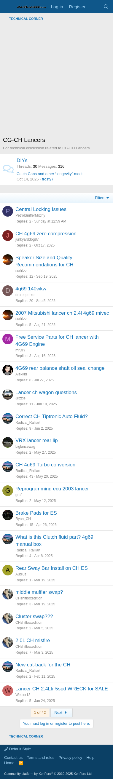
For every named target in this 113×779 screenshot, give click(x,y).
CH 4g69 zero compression (46, 233)
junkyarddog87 (27, 239)
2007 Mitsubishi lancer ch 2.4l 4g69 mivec (62, 313)
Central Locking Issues (40, 209)
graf (18, 495)
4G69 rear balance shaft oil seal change (60, 368)
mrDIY (20, 350)
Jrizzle (20, 398)
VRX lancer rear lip (36, 440)
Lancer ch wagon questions (46, 392)
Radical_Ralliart (27, 422)
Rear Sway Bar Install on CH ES (51, 568)
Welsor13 (22, 695)
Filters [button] (100, 198)
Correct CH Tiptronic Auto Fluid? (51, 416)
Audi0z (20, 574)
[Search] (106, 6)
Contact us (13, 757)
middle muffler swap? (39, 592)
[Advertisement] (56, 79)
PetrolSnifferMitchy (30, 215)
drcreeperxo (24, 295)
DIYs (22, 160)
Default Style (17, 749)
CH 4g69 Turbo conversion (45, 465)
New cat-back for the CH (42, 665)
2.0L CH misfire (32, 640)
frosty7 (47, 179)
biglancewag (25, 446)
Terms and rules (40, 757)
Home (9, 763)
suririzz (21, 271)
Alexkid (21, 374)
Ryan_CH (23, 519)
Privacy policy (70, 757)
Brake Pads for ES (36, 513)
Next (62, 712)
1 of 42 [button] (40, 712)
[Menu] (8, 7)
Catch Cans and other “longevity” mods (50, 174)
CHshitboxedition (28, 598)
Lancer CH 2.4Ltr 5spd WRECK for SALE (61, 689)
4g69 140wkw (30, 289)
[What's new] (94, 6)
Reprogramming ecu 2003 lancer (52, 489)
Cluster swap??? (34, 616)
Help (91, 757)
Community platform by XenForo (48, 773)
